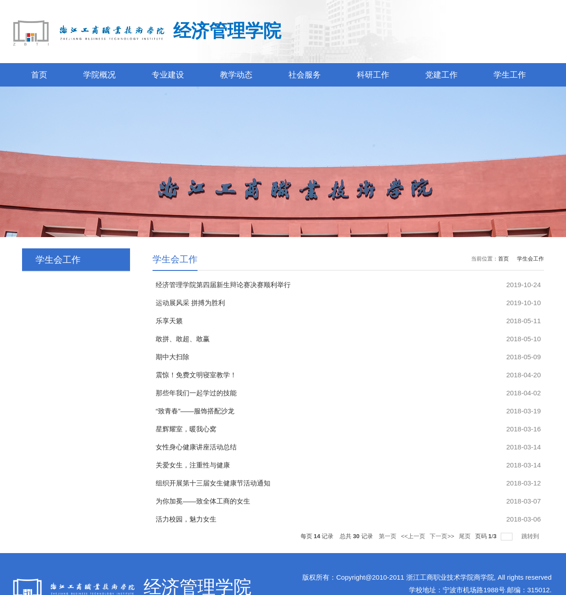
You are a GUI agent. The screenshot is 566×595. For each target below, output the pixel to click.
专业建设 (168, 74)
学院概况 (99, 74)
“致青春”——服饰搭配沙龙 (195, 411)
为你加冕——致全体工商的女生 (203, 501)
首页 (39, 74)
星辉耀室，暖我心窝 (186, 429)
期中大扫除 (172, 357)
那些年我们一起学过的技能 (196, 393)
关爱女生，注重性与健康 (193, 465)
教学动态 (236, 74)
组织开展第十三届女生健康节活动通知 (213, 483)
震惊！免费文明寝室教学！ (196, 375)
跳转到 (531, 536)
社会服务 (304, 74)
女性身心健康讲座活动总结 (196, 447)
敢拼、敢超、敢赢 (183, 339)
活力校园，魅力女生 (186, 519)
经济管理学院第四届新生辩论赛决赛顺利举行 (223, 284)
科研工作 (373, 74)
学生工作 (510, 74)
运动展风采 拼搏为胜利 (190, 303)
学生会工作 (530, 259)
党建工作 (441, 74)
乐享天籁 (169, 321)
